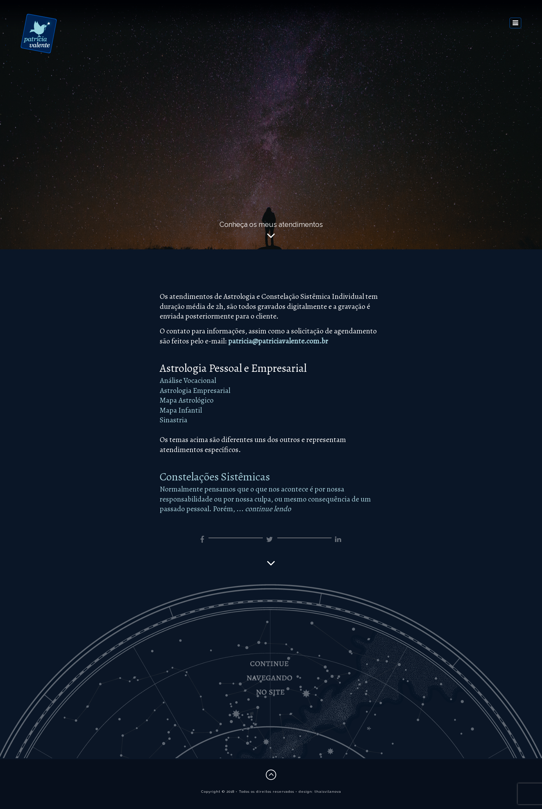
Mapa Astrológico (187, 400)
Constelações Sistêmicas (215, 476)
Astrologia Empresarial (195, 390)
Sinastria (173, 420)
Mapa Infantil (181, 410)
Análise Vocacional (188, 380)
